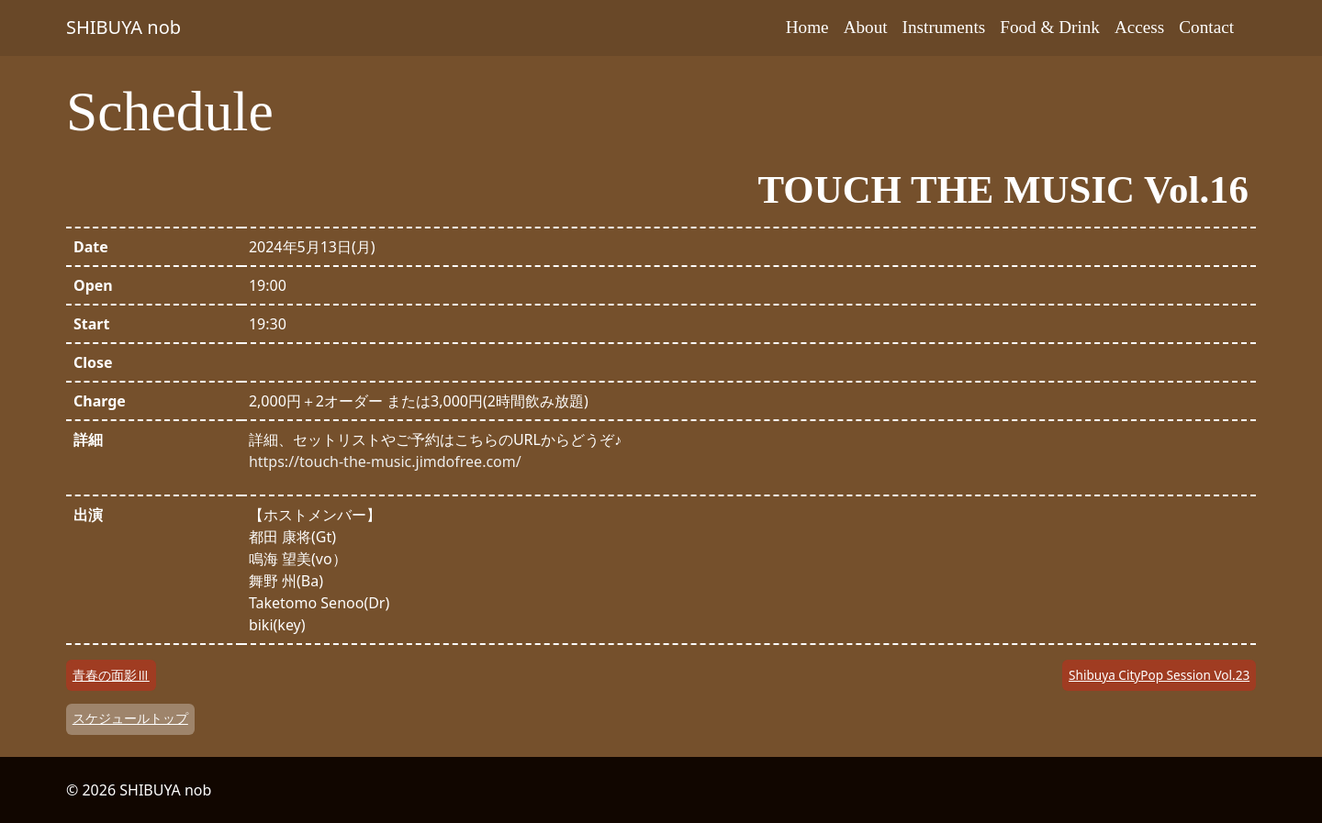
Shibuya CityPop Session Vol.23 (1159, 675)
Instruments (944, 27)
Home (807, 27)
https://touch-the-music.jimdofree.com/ (385, 461)
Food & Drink (1050, 27)
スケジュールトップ (130, 718)
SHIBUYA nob (123, 27)
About (866, 27)
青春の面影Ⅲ (111, 675)
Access (1139, 27)
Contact (1206, 27)
